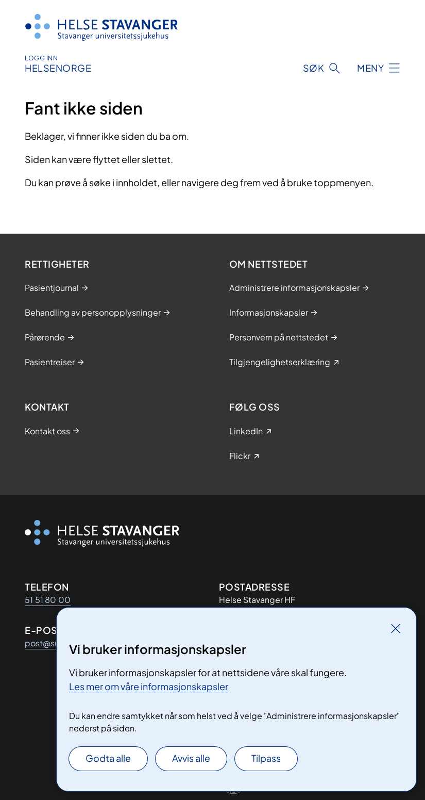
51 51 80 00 (48, 599)
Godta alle (108, 758)
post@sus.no (50, 643)
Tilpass (266, 758)
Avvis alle (191, 758)
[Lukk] (395, 628)
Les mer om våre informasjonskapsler (148, 686)
